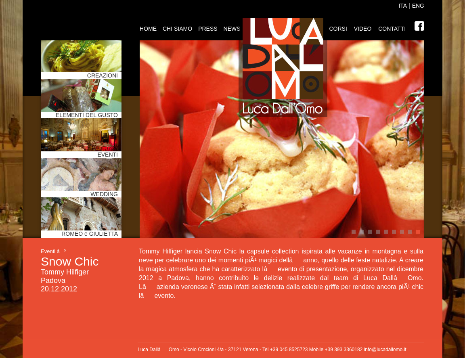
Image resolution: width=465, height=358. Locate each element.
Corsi (338, 28)
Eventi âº (53, 251)
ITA (402, 5)
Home (148, 28)
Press (207, 28)
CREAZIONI (102, 75)
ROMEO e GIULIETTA (89, 233)
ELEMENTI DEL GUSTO (87, 115)
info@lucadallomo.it (385, 349)
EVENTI (107, 154)
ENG (417, 5)
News (232, 28)
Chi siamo (177, 28)
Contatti (392, 28)
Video (363, 28)
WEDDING (104, 194)
